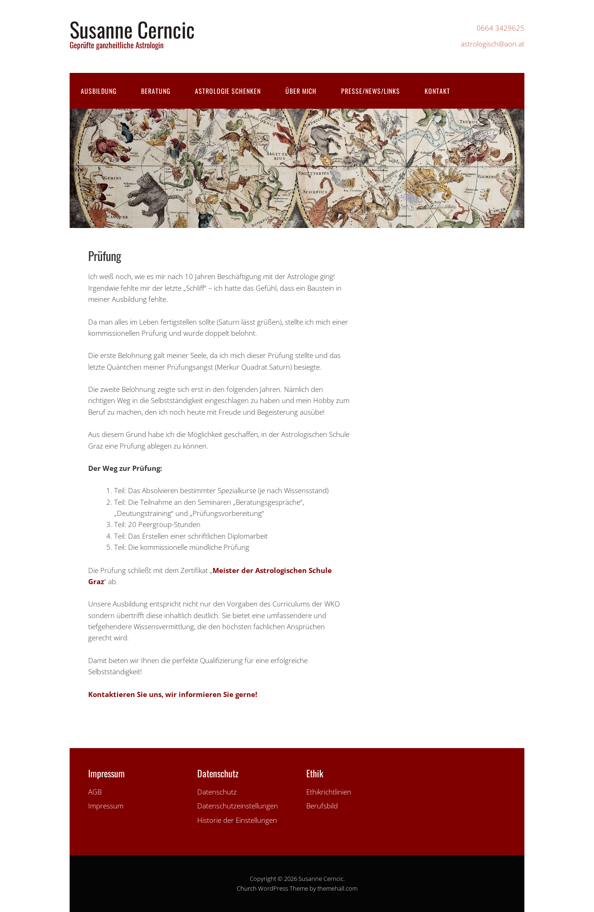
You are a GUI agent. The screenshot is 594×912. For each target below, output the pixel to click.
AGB (95, 791)
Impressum (105, 805)
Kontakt (437, 91)
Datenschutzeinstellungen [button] (237, 805)
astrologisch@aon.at (492, 43)
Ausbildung (98, 91)
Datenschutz (217, 791)
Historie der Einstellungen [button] (237, 820)
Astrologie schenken (228, 91)
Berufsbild (322, 805)
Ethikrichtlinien (328, 791)
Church (247, 888)
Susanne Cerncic (132, 29)
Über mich (300, 91)
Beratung (155, 91)
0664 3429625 (500, 28)
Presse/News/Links (370, 91)
